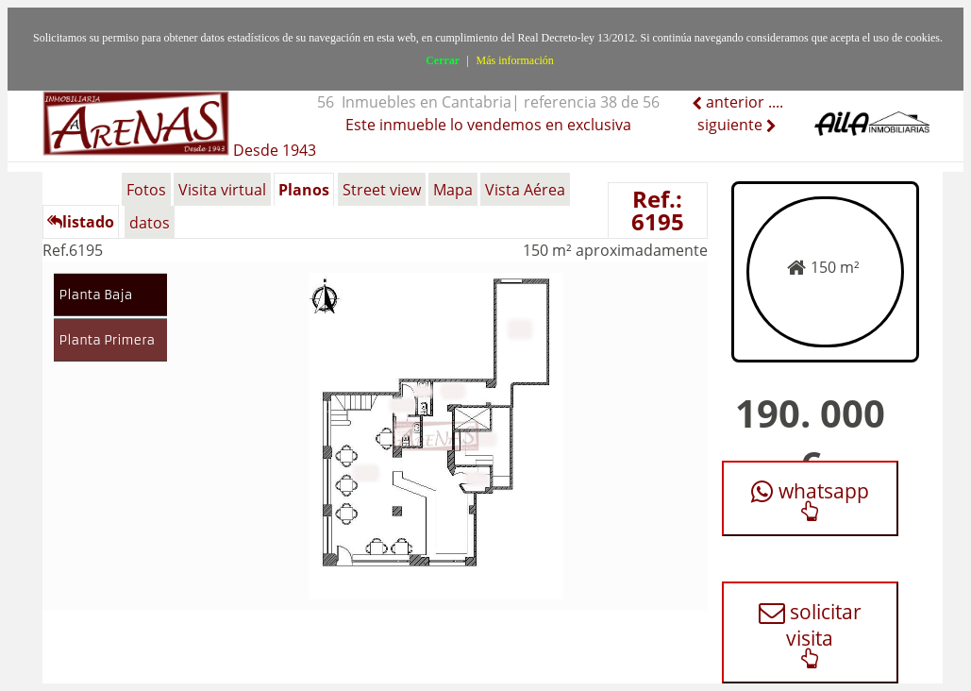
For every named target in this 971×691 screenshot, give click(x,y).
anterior (733, 102)
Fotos (146, 189)
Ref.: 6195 (657, 210)
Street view (382, 189)
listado (80, 221)
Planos (303, 189)
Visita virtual (222, 189)
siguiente (731, 124)
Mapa (453, 189)
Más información (515, 60)
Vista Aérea (525, 189)
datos (149, 222)
